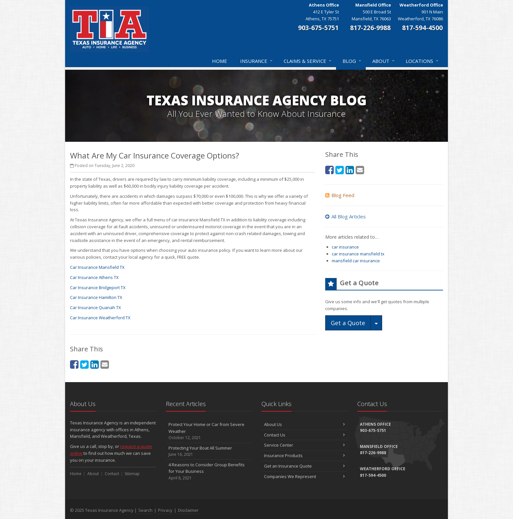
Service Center (304, 445)
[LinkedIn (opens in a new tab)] (94, 364)
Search (145, 510)
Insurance (256, 61)
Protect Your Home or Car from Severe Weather (208, 431)
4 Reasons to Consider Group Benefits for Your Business (208, 471)
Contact (112, 473)
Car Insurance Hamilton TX (96, 297)
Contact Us (304, 435)
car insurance (345, 247)
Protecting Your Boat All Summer (208, 451)
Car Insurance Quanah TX (95, 307)
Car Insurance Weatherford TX (100, 318)
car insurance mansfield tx (358, 254)
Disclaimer (188, 510)
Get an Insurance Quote (304, 466)
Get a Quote (348, 323)
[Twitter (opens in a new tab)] (84, 364)
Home (219, 61)
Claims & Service (308, 61)
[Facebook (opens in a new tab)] (74, 364)
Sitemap (132, 473)
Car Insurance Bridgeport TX (98, 287)
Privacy (165, 510)
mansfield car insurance (356, 261)
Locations (422, 61)
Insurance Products (304, 455)
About (383, 61)
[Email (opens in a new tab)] (104, 364)
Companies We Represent (304, 476)
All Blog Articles (345, 216)
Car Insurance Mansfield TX (97, 267)
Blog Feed (339, 195)
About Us (304, 424)
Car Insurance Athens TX (94, 277)
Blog (352, 61)
